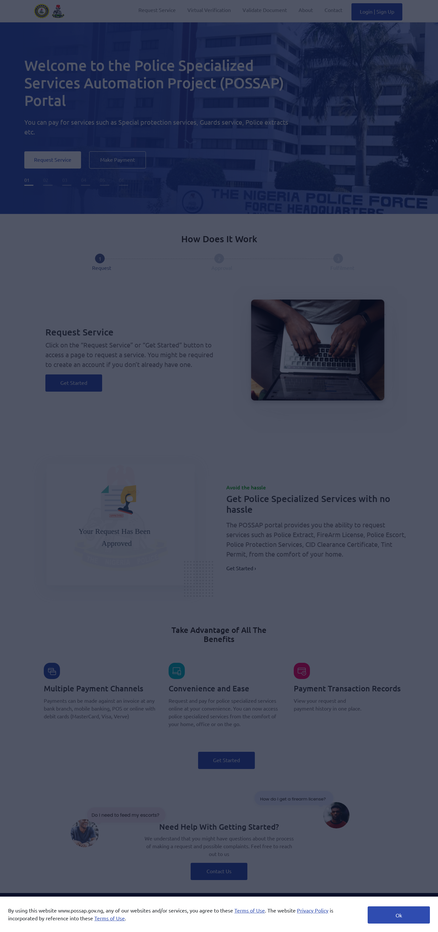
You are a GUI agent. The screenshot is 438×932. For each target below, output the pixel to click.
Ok (399, 915)
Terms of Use (249, 910)
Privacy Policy (312, 910)
